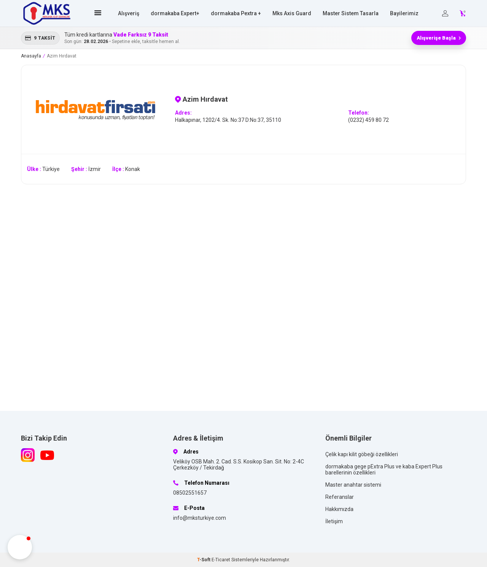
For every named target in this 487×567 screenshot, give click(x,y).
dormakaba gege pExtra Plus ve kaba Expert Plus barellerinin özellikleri (383, 469)
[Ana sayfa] (98, 13)
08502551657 (190, 493)
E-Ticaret (221, 559)
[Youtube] (47, 455)
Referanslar (339, 497)
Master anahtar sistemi (353, 485)
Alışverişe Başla (439, 38)
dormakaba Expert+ (175, 13)
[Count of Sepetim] (463, 13)
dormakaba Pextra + (236, 13)
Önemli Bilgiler (348, 438)
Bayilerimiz (404, 13)
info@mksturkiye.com (199, 518)
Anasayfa (31, 56)
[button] (20, 547)
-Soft (204, 559)
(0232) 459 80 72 (368, 120)
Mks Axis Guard (291, 13)
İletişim (334, 521)
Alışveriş (128, 13)
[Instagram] (28, 455)
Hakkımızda (339, 509)
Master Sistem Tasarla (351, 13)
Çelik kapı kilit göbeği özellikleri (361, 454)
